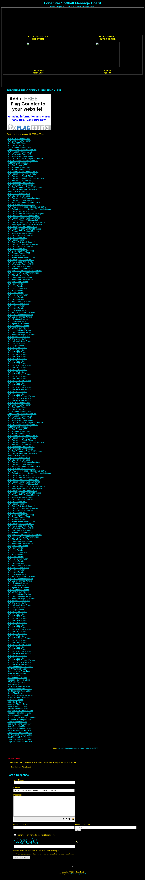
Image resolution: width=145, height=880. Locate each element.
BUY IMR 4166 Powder (17, 352)
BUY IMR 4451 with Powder (19, 374)
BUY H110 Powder (15, 284)
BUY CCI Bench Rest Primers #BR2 (22, 161)
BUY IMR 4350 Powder (17, 367)
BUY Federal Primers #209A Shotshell (23, 218)
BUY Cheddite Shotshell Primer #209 (23, 216)
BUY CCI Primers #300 (17, 145)
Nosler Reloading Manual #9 (19, 724)
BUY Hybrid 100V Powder (18, 323)
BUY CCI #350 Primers (17, 143)
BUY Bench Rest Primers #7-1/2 (21, 257)
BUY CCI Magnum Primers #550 (21, 235)
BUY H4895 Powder (16, 306)
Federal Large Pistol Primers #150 (21, 150)
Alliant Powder (13, 684)
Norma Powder (13, 675)
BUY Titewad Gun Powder (18, 337)
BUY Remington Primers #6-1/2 (20, 260)
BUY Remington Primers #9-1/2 (20, 180)
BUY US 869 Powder (16, 343)
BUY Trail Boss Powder (17, 339)
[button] (71, 824)
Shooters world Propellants (18, 671)
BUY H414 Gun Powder (17, 295)
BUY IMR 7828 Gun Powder (19, 387)
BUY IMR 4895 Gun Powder (19, 381)
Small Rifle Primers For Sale (19, 730)
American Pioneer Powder (18, 704)
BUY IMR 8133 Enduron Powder (21, 396)
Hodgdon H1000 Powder (17, 282)
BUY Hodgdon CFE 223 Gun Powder (23, 273)
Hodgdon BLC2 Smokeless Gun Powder (24, 271)
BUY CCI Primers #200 (17, 165)
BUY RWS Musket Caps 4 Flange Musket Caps (27, 207)
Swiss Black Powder (16, 693)
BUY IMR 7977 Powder (17, 392)
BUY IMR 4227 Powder (17, 361)
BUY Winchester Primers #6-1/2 (20, 264)
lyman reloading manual (17, 715)
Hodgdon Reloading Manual (19, 713)
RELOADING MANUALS (17, 708)
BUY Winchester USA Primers (20, 156)
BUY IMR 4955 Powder (17, 383)
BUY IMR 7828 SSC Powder (19, 389)
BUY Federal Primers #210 (18, 169)
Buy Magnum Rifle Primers (18, 737)
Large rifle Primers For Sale (19, 739)
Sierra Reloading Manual (17, 726)
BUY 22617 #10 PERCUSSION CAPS (23, 202)
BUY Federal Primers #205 (18, 253)
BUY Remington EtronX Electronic (21, 176)
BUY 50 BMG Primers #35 (18, 139)
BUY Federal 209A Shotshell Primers (23, 231)
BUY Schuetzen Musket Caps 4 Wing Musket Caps (29, 209)
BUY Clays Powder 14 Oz (18, 275)
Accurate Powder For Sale (18, 686)
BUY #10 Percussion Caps (18, 196)
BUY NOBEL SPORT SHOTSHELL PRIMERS (26, 222)
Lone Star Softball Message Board (80, 6)
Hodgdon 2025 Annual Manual (20, 711)
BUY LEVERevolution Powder (20, 315)
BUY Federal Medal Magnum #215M (22, 172)
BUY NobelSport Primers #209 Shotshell (24, 224)
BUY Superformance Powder (19, 317)
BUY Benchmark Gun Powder (20, 268)
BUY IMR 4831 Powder (17, 376)
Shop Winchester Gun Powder (20, 667)
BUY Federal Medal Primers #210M (22, 174)
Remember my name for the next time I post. (34, 839)
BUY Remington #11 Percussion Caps (23, 198)
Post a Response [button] (57, 6)
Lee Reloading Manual (17, 722)
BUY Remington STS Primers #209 (22, 227)
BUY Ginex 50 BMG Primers (19, 141)
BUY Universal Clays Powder (19, 341)
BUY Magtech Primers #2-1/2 (19, 152)
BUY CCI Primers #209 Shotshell (21, 211)
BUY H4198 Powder (16, 297)
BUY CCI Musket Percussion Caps (22, 189)
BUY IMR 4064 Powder (17, 348)
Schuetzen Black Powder (18, 697)
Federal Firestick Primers (18, 191)
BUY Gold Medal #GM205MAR (20, 251)
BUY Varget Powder (15, 345)
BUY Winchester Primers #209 (20, 233)
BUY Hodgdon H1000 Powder (20, 279)
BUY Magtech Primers (16, 255)
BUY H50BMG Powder (17, 310)
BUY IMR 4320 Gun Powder (19, 365)
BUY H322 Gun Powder (17, 288)
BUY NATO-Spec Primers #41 (20, 262)
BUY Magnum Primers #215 (19, 167)
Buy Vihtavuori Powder (17, 669)
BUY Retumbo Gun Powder (19, 332)
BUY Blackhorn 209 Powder (19, 266)
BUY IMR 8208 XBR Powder (19, 398)
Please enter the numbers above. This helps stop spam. (77, 825)
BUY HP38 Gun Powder (17, 319)
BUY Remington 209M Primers (20, 200)
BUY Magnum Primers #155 (19, 147)
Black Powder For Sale (17, 706)
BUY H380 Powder (15, 293)
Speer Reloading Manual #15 (19, 728)
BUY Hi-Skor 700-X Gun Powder (21, 312)
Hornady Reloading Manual (19, 719)
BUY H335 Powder (15, 290)
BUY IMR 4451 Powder (17, 372)
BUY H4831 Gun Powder (18, 304)
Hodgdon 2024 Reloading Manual (21, 717)
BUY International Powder (18, 326)
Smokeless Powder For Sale (19, 689)
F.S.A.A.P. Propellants (16, 682)
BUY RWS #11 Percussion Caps (21, 205)
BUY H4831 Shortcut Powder (19, 301)
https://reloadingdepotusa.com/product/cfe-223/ (78, 748)
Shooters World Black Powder (20, 695)
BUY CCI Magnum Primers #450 (21, 246)
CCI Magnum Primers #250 (19, 163)
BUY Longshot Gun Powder (19, 330)
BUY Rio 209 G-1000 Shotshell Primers (24, 229)
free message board (78, 878)
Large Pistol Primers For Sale (19, 741)
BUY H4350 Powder (16, 299)
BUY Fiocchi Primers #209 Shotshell (22, 220)
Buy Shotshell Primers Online (19, 735)
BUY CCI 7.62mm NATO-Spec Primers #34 (25, 158)
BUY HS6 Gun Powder (17, 321)
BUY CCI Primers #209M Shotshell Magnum (26, 213)
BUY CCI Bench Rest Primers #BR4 (22, 244)
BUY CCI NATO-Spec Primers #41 (22, 242)
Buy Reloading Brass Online (19, 691)
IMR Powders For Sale (17, 678)
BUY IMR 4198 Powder (17, 356)
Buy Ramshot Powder (16, 673)
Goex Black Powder (15, 702)
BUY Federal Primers (16, 240)
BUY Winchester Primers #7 (19, 154)
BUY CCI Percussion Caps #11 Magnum (24, 187)
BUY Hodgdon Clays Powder (19, 277)
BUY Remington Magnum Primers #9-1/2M (25, 178)
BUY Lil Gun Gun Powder (18, 328)
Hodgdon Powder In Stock (18, 680)
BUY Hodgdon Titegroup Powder (21, 334)
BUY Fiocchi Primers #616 (18, 194)
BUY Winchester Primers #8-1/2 (20, 183)
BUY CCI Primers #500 (17, 238)
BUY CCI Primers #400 (17, 249)
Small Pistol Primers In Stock (19, 733)
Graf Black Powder (15, 700)
